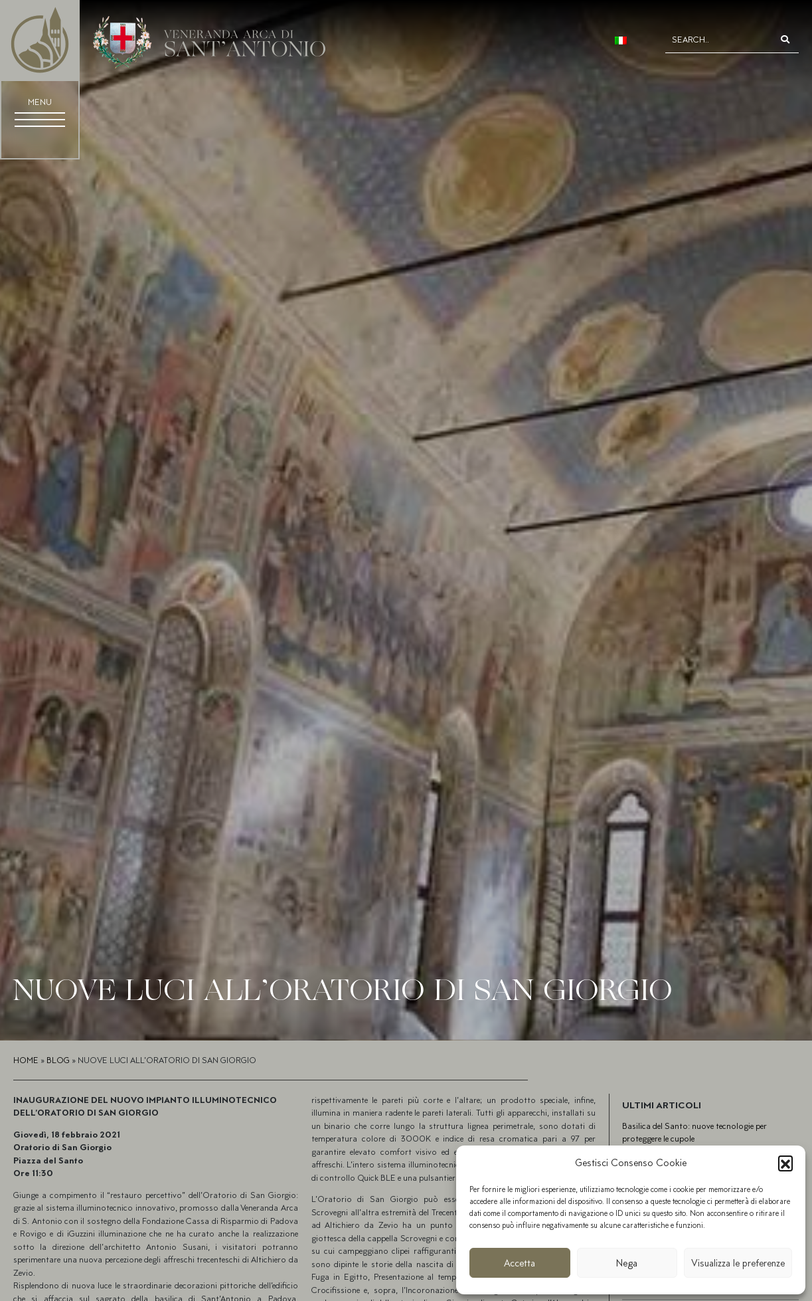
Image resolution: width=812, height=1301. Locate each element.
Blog (58, 1060)
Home (26, 1060)
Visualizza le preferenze (738, 1263)
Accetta (519, 1263)
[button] (785, 1162)
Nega (626, 1263)
